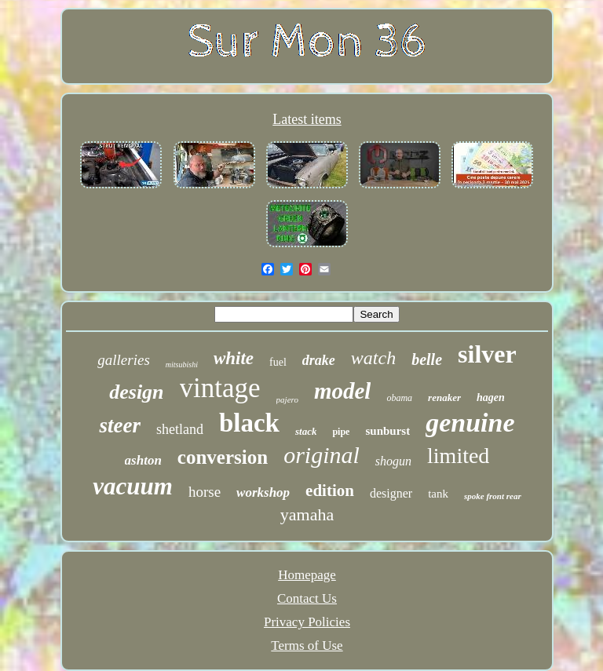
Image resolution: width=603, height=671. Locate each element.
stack (305, 431)
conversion (222, 457)
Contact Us (307, 598)
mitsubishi (182, 364)
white (234, 358)
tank (438, 493)
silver (487, 354)
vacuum (133, 486)
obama (399, 397)
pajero (287, 399)
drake (318, 360)
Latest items (306, 119)
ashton (143, 460)
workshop (263, 492)
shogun (393, 461)
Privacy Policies (307, 621)
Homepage (307, 574)
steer (119, 425)
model (342, 390)
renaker (444, 397)
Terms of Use (306, 645)
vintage (220, 388)
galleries (123, 360)
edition (329, 490)
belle (426, 359)
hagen (491, 397)
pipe (340, 431)
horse (204, 491)
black (249, 423)
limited (458, 455)
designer (391, 493)
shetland (179, 429)
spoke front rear (492, 496)
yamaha (307, 514)
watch (373, 358)
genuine (470, 422)
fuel (278, 362)
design (136, 392)
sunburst (387, 431)
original (321, 455)
